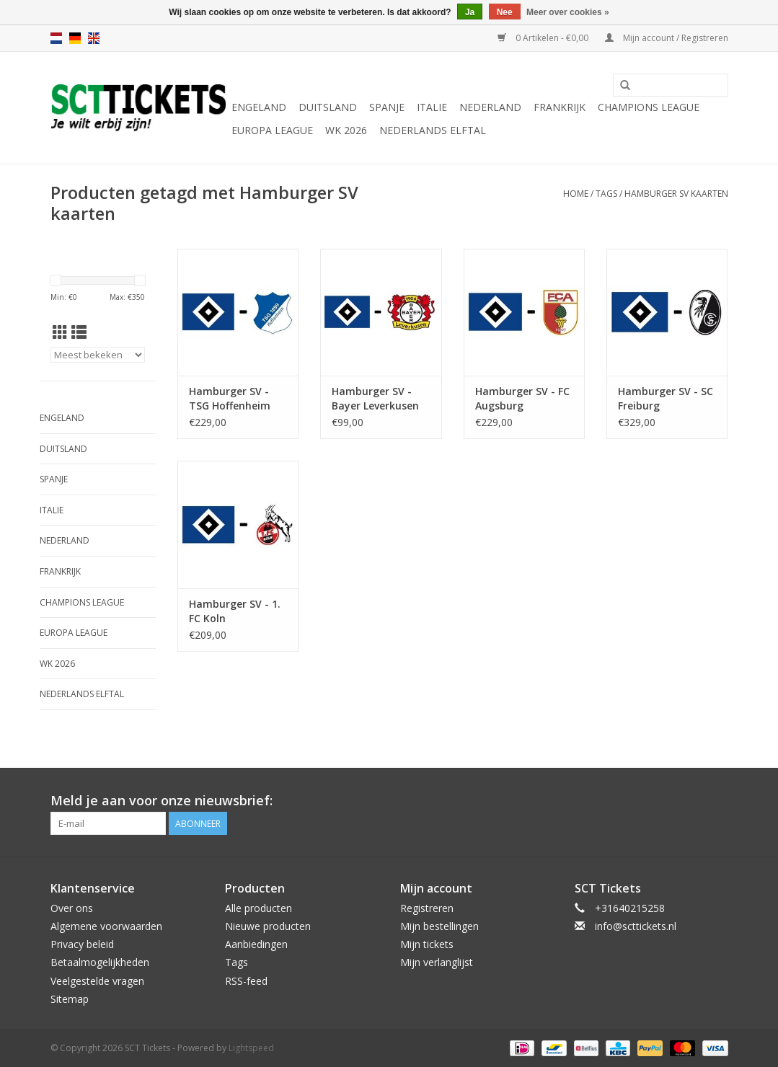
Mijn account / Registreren (666, 38)
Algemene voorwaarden (106, 926)
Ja (469, 12)
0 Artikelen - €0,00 (544, 38)
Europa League (272, 130)
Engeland (258, 107)
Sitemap (69, 999)
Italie (432, 107)
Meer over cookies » (567, 12)
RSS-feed (246, 981)
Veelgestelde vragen (97, 981)
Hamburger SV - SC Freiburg (665, 398)
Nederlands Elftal (432, 130)
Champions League (648, 107)
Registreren (427, 908)
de (75, 38)
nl (56, 38)
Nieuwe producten (268, 926)
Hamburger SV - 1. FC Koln (234, 611)
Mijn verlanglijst (436, 962)
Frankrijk (559, 107)
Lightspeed (251, 1048)
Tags (606, 193)
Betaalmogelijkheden (99, 962)
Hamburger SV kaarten (676, 193)
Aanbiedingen (256, 944)
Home (575, 193)
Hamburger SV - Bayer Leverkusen (375, 398)
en (94, 38)
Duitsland (328, 107)
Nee (505, 12)
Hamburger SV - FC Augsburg (522, 398)
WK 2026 (346, 130)
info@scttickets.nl (635, 926)
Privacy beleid (82, 944)
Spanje (387, 107)
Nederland (490, 107)
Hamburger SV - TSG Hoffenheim (229, 398)
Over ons (71, 908)
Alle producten (258, 908)
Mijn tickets (427, 944)
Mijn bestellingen (439, 926)
